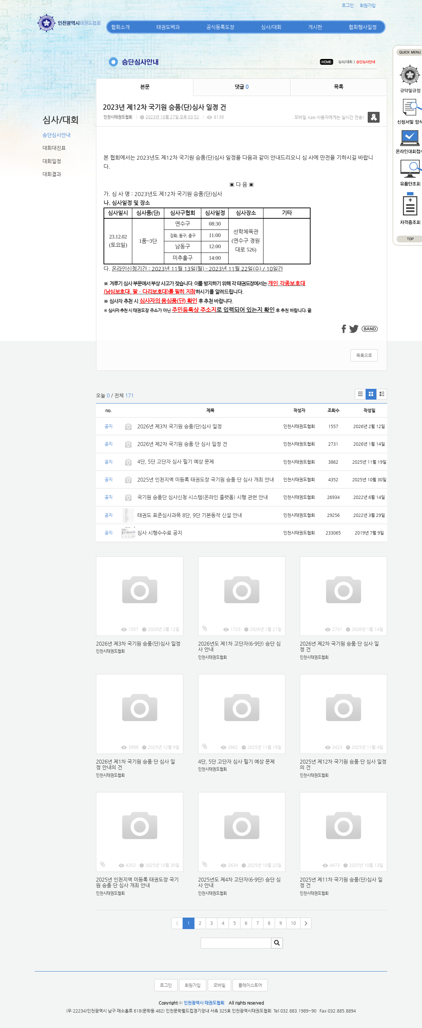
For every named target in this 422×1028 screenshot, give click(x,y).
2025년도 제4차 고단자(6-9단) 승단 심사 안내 (239, 882)
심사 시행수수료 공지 (159, 533)
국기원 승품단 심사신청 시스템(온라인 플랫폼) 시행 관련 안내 (202, 497)
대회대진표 (54, 148)
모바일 (219, 985)
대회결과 (51, 174)
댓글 (241, 87)
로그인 (348, 5)
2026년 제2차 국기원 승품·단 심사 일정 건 (182, 444)
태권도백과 (168, 27)
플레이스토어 (250, 985)
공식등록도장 (220, 27)
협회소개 (120, 27)
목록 (338, 87)
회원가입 (368, 5)
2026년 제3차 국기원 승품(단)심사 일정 (180, 426)
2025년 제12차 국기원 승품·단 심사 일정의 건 (343, 764)
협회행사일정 (363, 27)
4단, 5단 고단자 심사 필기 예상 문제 (175, 461)
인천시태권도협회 (118, 117)
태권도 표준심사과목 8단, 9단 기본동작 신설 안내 (189, 515)
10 (293, 922)
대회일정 (51, 161)
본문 (145, 87)
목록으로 (364, 355)
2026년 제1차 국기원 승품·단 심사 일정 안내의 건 (135, 764)
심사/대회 (271, 27)
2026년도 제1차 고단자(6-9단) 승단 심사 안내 (239, 646)
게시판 (315, 27)
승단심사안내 (56, 135)
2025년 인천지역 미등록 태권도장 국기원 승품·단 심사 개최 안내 (205, 479)
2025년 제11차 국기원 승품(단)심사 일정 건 (341, 882)
